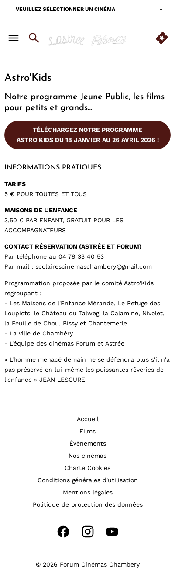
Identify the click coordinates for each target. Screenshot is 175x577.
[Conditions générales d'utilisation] (88, 480)
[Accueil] (88, 419)
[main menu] (13, 38)
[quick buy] (162, 38)
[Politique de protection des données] (88, 504)
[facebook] (63, 532)
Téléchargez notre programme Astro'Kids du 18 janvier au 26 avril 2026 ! (88, 134)
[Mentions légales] (88, 492)
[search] (34, 38)
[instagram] (88, 532)
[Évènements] (87, 443)
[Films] (87, 431)
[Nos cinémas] (87, 455)
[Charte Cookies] (87, 468)
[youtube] (112, 532)
